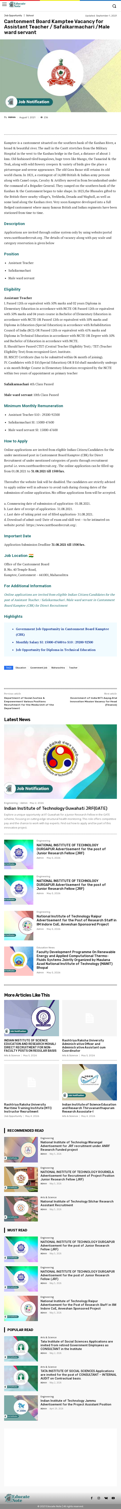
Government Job (38, 667)
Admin (12, 117)
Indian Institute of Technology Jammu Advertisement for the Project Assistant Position (76, 1402)
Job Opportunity (13, 15)
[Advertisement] (60, 1457)
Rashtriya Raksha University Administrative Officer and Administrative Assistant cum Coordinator (84, 1046)
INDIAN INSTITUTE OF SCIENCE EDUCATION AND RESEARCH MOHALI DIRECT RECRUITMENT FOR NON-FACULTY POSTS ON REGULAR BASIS (30, 1046)
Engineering (11, 803)
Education (21, 667)
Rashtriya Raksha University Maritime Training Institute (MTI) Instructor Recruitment (28, 1108)
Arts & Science (12, 1055)
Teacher (73, 667)
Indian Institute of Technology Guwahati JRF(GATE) (55, 808)
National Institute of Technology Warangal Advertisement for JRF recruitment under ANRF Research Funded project (75, 1146)
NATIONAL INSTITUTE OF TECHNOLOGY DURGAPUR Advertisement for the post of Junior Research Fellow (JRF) (71, 849)
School (30, 15)
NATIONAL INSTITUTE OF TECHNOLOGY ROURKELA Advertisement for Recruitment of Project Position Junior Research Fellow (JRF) (77, 1175)
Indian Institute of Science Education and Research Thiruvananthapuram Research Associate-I (89, 1108)
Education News (46, 948)
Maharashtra (58, 667)
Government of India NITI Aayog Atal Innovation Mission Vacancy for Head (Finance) (93, 701)
